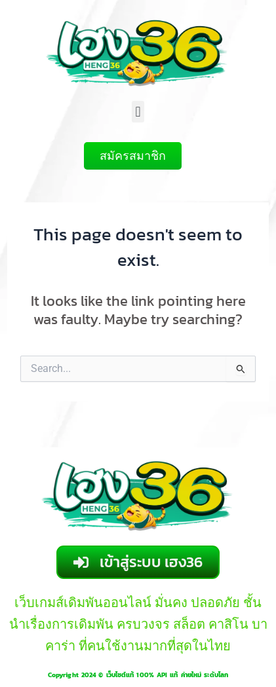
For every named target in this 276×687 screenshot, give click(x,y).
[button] (138, 111)
